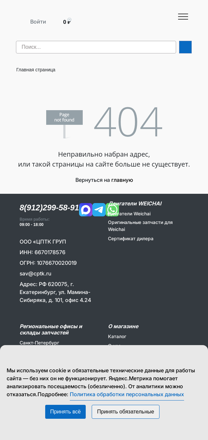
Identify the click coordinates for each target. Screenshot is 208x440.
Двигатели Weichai (129, 213)
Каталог (117, 336)
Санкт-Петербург (39, 342)
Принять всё (65, 411)
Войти (38, 21)
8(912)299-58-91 (49, 207)
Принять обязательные (125, 411)
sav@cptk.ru (35, 273)
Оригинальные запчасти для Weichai (140, 225)
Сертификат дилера (131, 238)
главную (122, 180)
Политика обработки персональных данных (127, 394)
